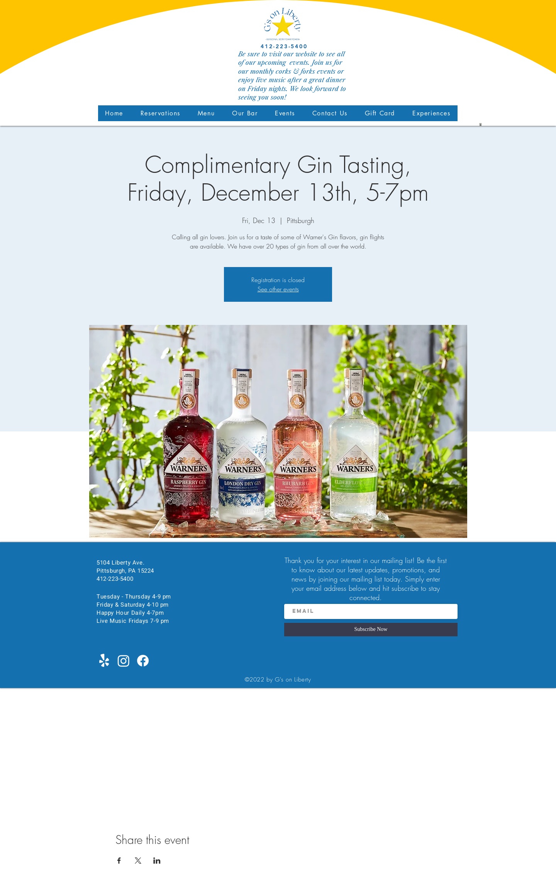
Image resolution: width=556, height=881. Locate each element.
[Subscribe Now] (371, 629)
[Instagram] (123, 660)
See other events (278, 289)
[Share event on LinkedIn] (157, 860)
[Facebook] (143, 660)
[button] (206, 113)
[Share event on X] (138, 860)
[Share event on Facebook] (119, 860)
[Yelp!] (104, 660)
